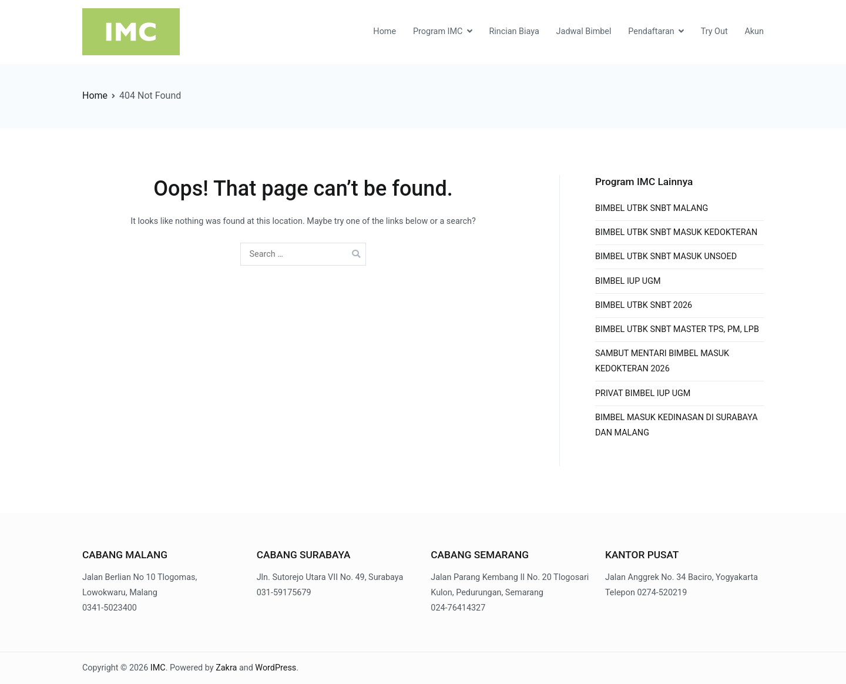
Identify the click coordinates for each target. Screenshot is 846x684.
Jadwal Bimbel (584, 31)
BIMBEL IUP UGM (628, 281)
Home (384, 31)
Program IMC (438, 31)
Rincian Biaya (514, 31)
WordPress (275, 668)
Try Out (714, 31)
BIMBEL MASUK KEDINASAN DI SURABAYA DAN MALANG (676, 425)
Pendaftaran (651, 31)
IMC (158, 668)
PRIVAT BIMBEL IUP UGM (642, 393)
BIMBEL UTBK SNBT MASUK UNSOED (666, 256)
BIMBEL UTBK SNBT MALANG (651, 208)
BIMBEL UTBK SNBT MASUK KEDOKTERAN (676, 232)
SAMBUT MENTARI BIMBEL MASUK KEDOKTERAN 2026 (662, 361)
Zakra (226, 668)
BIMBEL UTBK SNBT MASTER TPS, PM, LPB (677, 329)
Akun (754, 31)
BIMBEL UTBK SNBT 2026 (643, 305)
